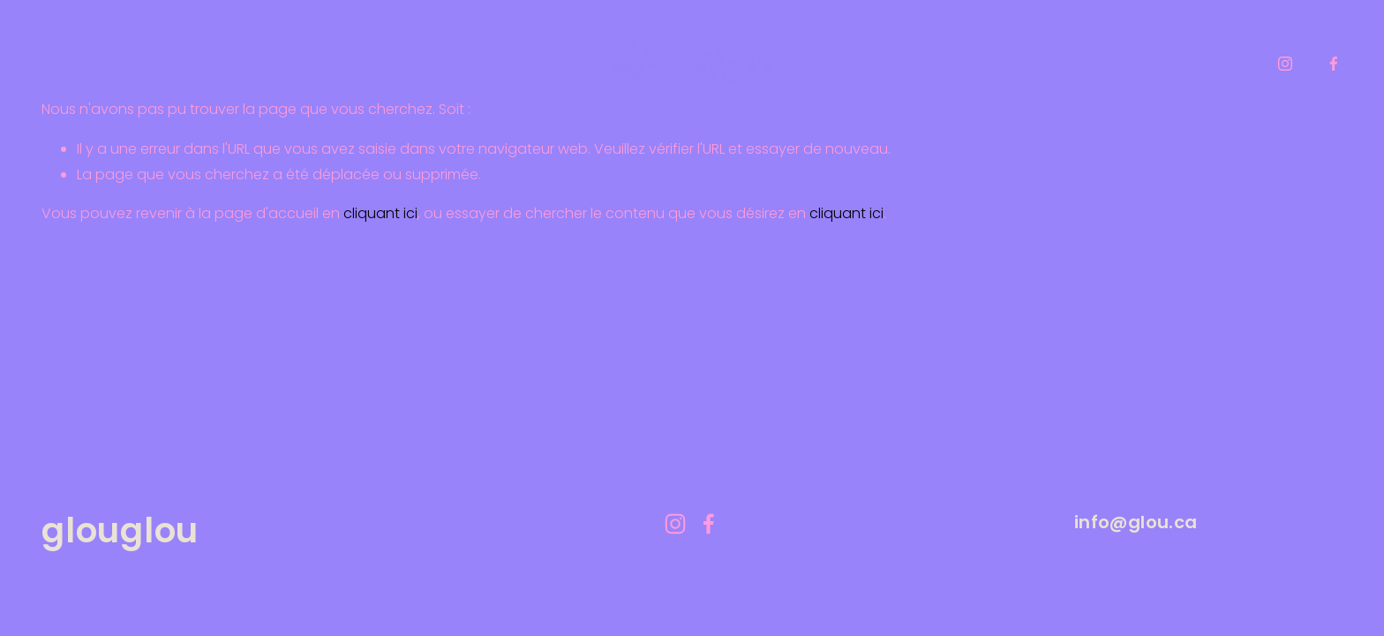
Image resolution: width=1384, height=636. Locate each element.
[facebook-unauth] (1334, 63)
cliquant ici (380, 213)
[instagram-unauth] (1285, 63)
